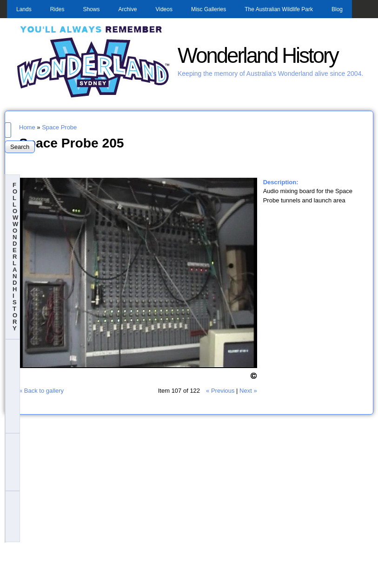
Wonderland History (258, 55)
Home (27, 127)
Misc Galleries (208, 9)
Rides (57, 9)
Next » (248, 390)
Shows (91, 9)
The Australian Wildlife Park (279, 9)
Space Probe (59, 127)
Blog (337, 9)
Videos (163, 9)
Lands (24, 9)
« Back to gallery (41, 390)
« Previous (220, 390)
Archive (127, 9)
